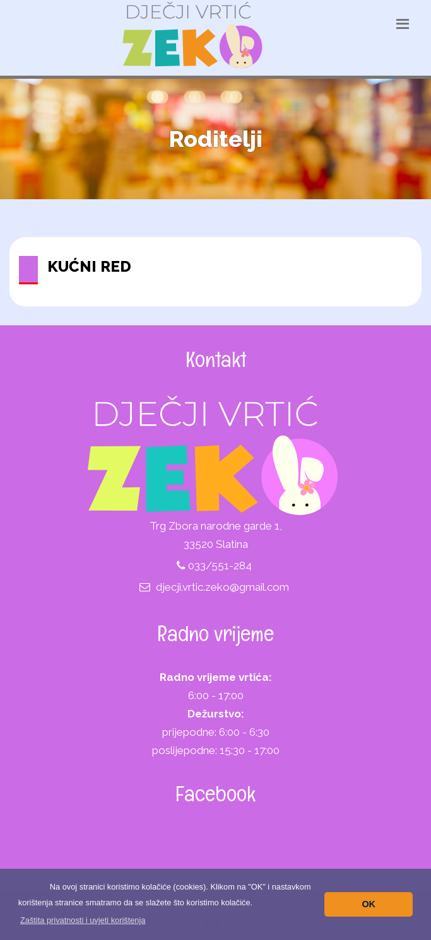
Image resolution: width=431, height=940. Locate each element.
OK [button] (368, 904)
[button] (83, 920)
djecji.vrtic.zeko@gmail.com (222, 587)
